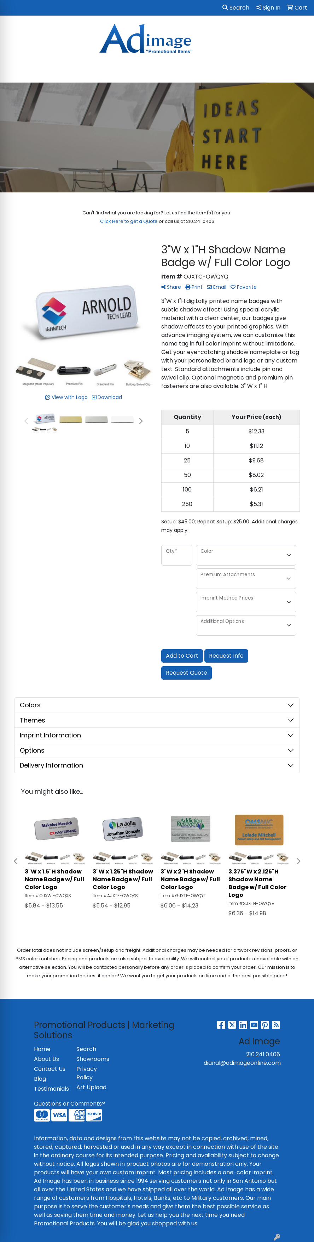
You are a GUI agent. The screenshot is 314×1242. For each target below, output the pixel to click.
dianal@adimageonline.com (242, 1063)
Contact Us (49, 1069)
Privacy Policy (86, 1073)
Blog (40, 1079)
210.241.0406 (263, 1054)
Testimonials (51, 1089)
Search (235, 8)
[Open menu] (300, 72)
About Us (46, 1059)
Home (42, 1049)
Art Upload (91, 1087)
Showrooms (92, 1059)
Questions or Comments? (69, 1104)
